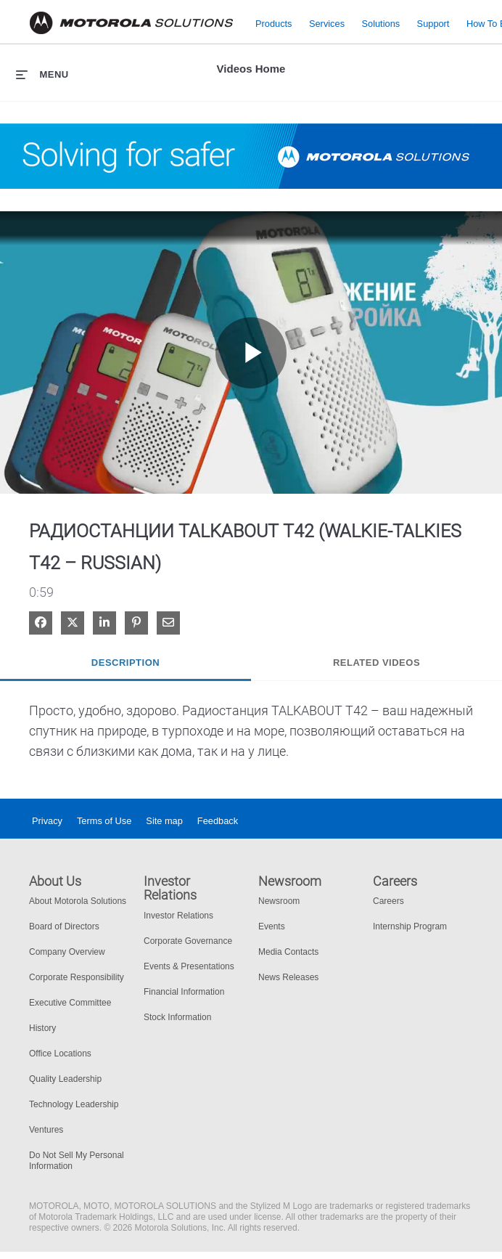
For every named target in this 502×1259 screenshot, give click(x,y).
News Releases (288, 977)
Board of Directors (64, 926)
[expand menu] (42, 74)
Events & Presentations (189, 966)
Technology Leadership (73, 1104)
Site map (164, 820)
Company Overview (67, 952)
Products (273, 23)
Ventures (46, 1130)
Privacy (47, 820)
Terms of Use (104, 820)
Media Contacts (288, 952)
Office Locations (60, 1053)
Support (433, 23)
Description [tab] (125, 662)
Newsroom (279, 901)
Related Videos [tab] (376, 662)
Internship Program (410, 926)
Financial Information (184, 992)
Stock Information (177, 1017)
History (42, 1028)
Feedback (217, 820)
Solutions (381, 23)
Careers (388, 901)
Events (271, 926)
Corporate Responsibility (76, 977)
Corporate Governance (188, 941)
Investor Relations (178, 915)
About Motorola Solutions (77, 901)
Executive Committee (70, 1003)
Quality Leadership (65, 1079)
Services (327, 23)
